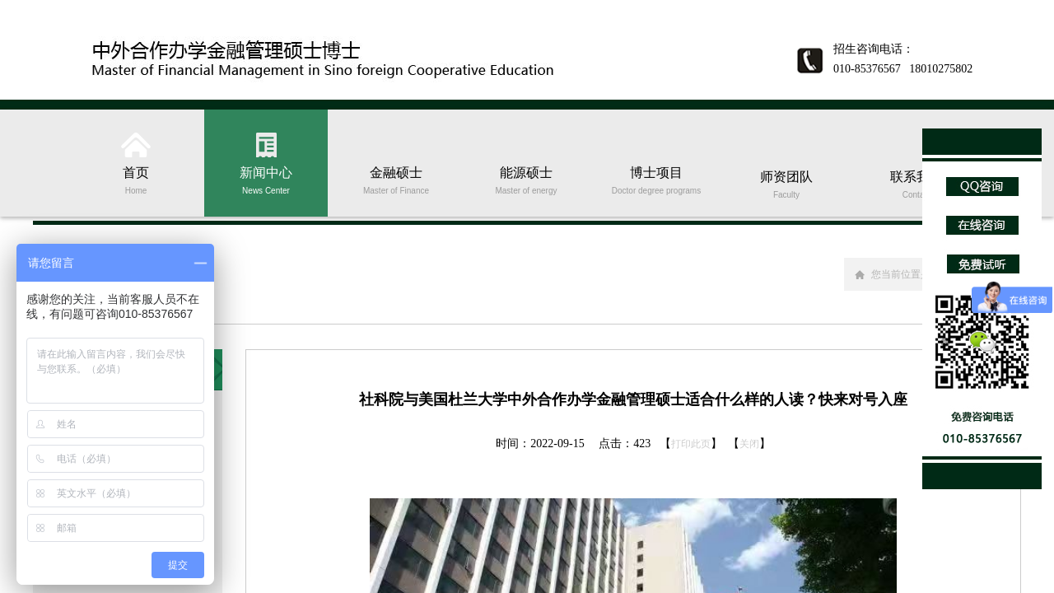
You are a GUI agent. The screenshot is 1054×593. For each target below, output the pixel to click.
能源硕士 (526, 180)
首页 (136, 180)
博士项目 (656, 180)
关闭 (749, 444)
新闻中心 (266, 180)
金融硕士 (396, 180)
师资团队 (786, 184)
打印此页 (691, 444)
